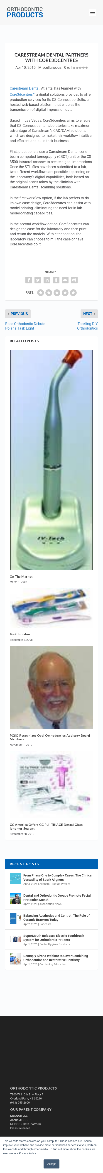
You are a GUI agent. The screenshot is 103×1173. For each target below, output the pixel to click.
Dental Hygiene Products (54, 944)
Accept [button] (51, 1164)
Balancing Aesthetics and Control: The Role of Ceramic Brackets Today (56, 917)
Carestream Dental (24, 88)
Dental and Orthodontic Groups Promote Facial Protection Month (57, 897)
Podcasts (45, 924)
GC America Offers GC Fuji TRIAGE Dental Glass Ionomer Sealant (46, 826)
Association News (50, 904)
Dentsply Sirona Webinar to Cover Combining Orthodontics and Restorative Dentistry (55, 958)
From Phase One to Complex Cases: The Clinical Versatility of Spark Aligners (58, 877)
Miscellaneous (49, 67)
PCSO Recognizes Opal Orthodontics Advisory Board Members (50, 737)
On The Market (21, 576)
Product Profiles (60, 884)
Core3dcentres (22, 94)
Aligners (44, 884)
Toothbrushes (20, 634)
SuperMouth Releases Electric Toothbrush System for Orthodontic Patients (53, 938)
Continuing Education (52, 964)
